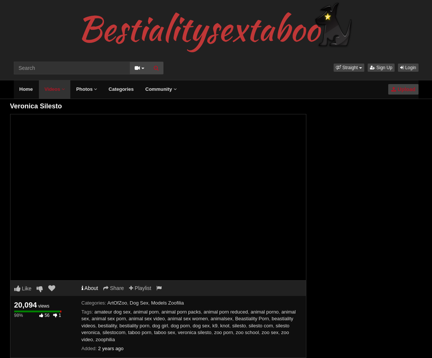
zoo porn (223, 332)
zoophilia (105, 339)
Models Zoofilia (167, 303)
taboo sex (164, 332)
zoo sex (270, 332)
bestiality (107, 325)
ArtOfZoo (117, 303)
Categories (121, 89)
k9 (215, 325)
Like (23, 288)
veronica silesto (195, 332)
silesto (239, 325)
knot (225, 325)
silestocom (113, 332)
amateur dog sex (112, 312)
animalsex (222, 318)
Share (113, 288)
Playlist (140, 288)
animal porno (265, 312)
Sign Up (381, 67)
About (90, 288)
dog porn (180, 325)
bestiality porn (134, 325)
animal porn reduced (225, 312)
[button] (349, 68)
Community (161, 89)
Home (26, 89)
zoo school (247, 332)
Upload (403, 89)
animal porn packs (181, 312)
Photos (86, 89)
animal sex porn (109, 318)
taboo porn (139, 332)
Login (408, 67)
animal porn (146, 312)
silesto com (261, 325)
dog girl (160, 325)
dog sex (201, 325)
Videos (55, 89)
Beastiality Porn (252, 318)
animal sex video (147, 318)
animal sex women (188, 318)
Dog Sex (139, 303)
